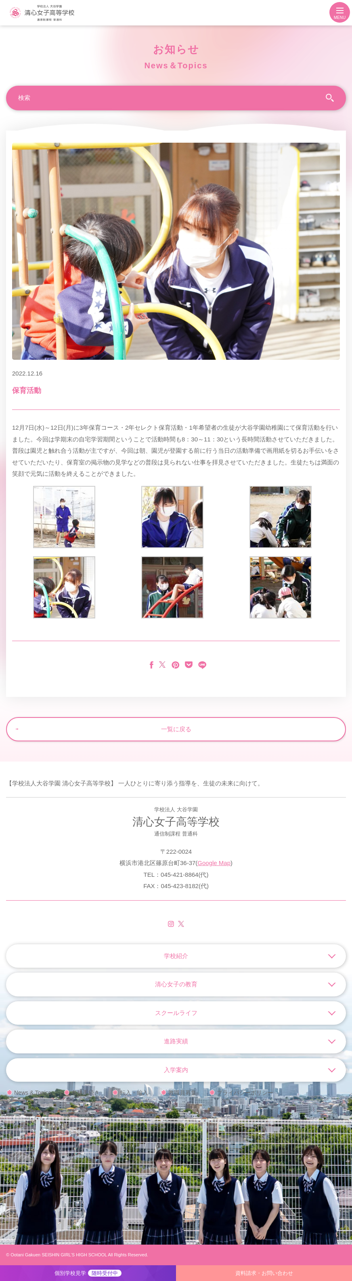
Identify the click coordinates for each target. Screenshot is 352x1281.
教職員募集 (182, 1092)
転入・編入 (134, 1092)
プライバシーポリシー (245, 1092)
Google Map (213, 862)
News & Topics (32, 1092)
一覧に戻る (176, 729)
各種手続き (85, 1092)
